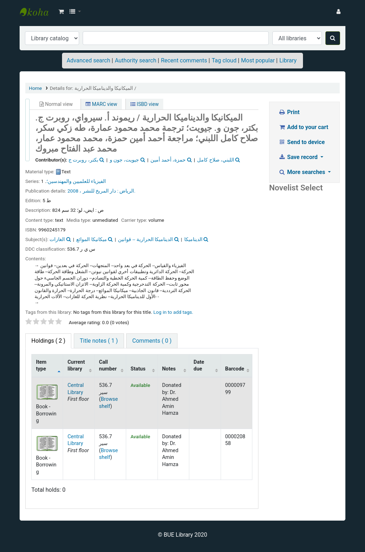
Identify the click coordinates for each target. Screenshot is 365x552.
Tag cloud (224, 60)
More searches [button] (302, 172)
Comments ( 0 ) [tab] (151, 340)
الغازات (57, 239)
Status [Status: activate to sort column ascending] (137, 369)
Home (35, 88)
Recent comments (184, 60)
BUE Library (38, 12)
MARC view (101, 104)
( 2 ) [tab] (48, 340)
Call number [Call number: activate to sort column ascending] (108, 365)
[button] (61, 12)
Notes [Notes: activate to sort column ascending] (169, 369)
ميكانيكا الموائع (91, 239)
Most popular (257, 60)
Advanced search (88, 60)
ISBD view (144, 104)
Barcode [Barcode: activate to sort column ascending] (235, 369)
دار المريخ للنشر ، (97, 191)
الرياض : (125, 191)
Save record (298, 157)
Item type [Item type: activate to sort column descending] (41, 365)
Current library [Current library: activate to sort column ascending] (76, 365)
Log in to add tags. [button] (173, 312)
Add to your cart (303, 127)
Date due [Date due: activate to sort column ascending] (199, 365)
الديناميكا (193, 239)
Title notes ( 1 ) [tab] (99, 340)
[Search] (332, 38)
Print (288, 112)
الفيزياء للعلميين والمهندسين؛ (76, 181)
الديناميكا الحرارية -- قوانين (145, 239)
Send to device (301, 142)
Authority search (135, 60)
